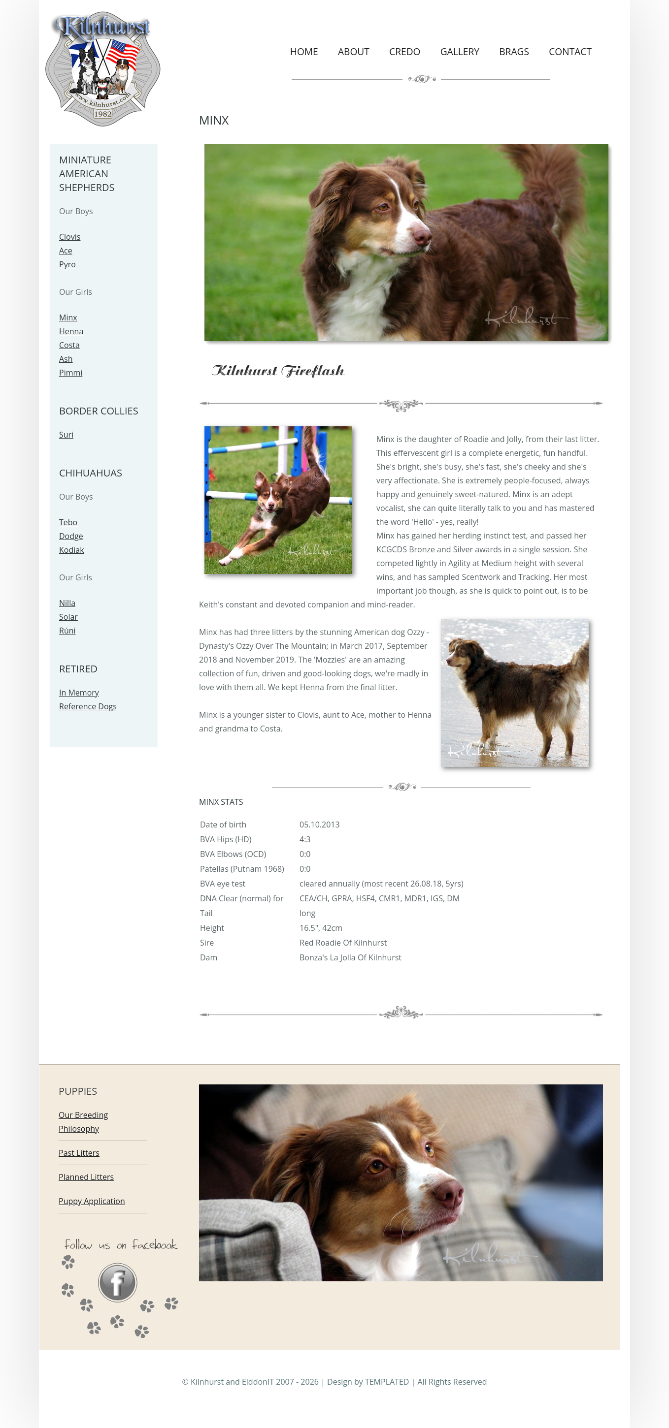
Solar (68, 616)
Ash (66, 358)
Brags (514, 51)
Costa (69, 345)
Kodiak (71, 549)
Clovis (69, 236)
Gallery (459, 51)
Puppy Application (92, 1201)
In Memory (79, 692)
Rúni (67, 630)
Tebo (68, 522)
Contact (570, 51)
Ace (65, 250)
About (353, 51)
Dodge (71, 536)
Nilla (67, 603)
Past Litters (79, 1152)
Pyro (67, 264)
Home (304, 51)
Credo (404, 51)
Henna (71, 331)
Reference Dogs (88, 706)
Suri (66, 434)
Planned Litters (86, 1177)
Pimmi (70, 372)
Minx (68, 317)
